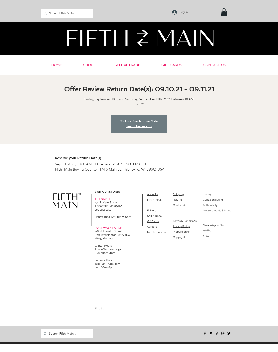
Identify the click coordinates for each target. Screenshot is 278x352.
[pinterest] (217, 333)
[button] (224, 12)
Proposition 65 (181, 231)
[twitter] (229, 333)
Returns (177, 199)
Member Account (157, 232)
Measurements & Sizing (217, 210)
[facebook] (205, 333)
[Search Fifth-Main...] (66, 13)
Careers (152, 226)
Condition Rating (213, 199)
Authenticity (210, 205)
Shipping (178, 194)
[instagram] (223, 333)
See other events (139, 126)
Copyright (179, 237)
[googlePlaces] (211, 333)
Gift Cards (153, 221)
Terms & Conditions (185, 220)
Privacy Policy (181, 226)
